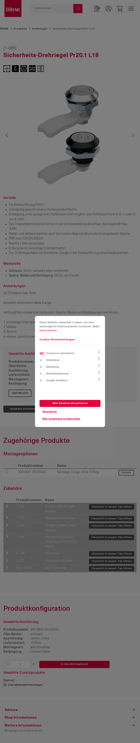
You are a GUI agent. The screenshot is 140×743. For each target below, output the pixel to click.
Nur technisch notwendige (61, 419)
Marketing (52, 367)
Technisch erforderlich (60, 353)
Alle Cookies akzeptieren (70, 403)
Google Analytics (57, 380)
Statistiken (53, 360)
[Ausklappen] (98, 353)
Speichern (49, 411)
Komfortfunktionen (57, 373)
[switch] (42, 360)
